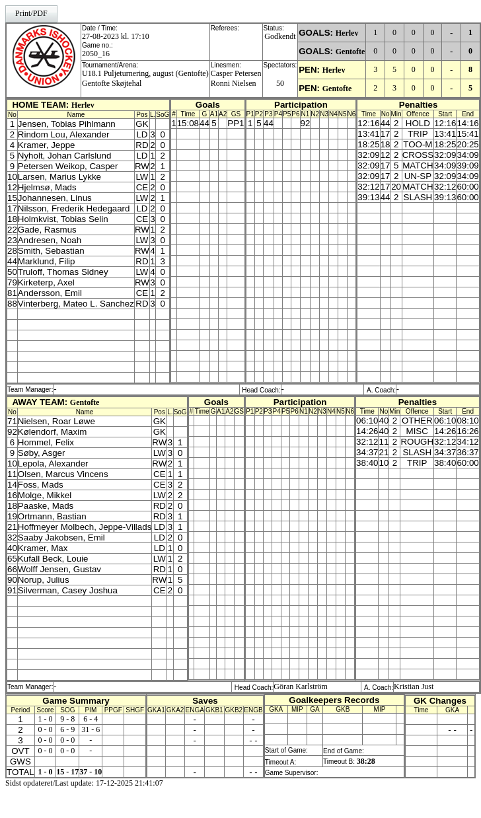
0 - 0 (45, 729)
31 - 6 (90, 729)
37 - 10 (90, 771)
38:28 (366, 761)
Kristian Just (413, 686)
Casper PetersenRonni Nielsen (236, 78)
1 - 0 (45, 719)
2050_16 (96, 53)
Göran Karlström (301, 686)
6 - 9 (67, 729)
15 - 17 (67, 771)
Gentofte (350, 51)
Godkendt (279, 36)
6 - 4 (90, 719)
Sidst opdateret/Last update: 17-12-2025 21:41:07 (84, 783)
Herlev (347, 33)
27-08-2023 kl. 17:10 (115, 36)
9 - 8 (67, 719)
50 (280, 83)
